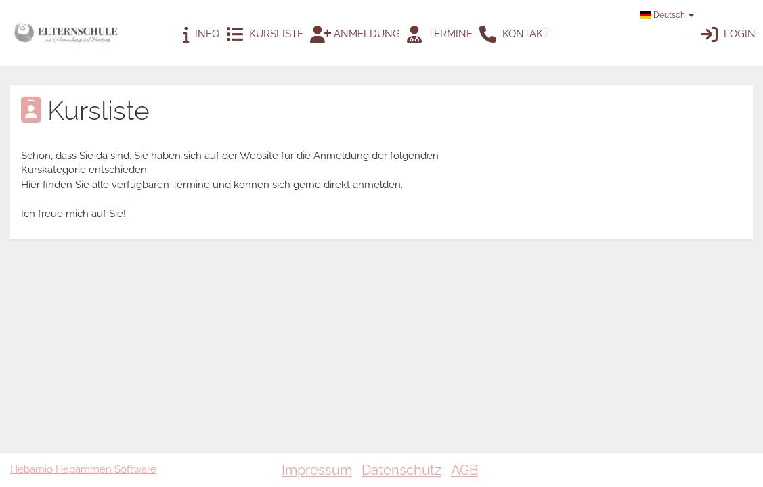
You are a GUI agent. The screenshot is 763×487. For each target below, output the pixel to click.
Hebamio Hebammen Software (83, 469)
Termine (440, 35)
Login (728, 35)
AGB (464, 470)
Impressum (317, 470)
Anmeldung (355, 35)
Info (201, 35)
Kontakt (514, 35)
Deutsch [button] (667, 15)
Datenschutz (401, 470)
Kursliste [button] (264, 35)
